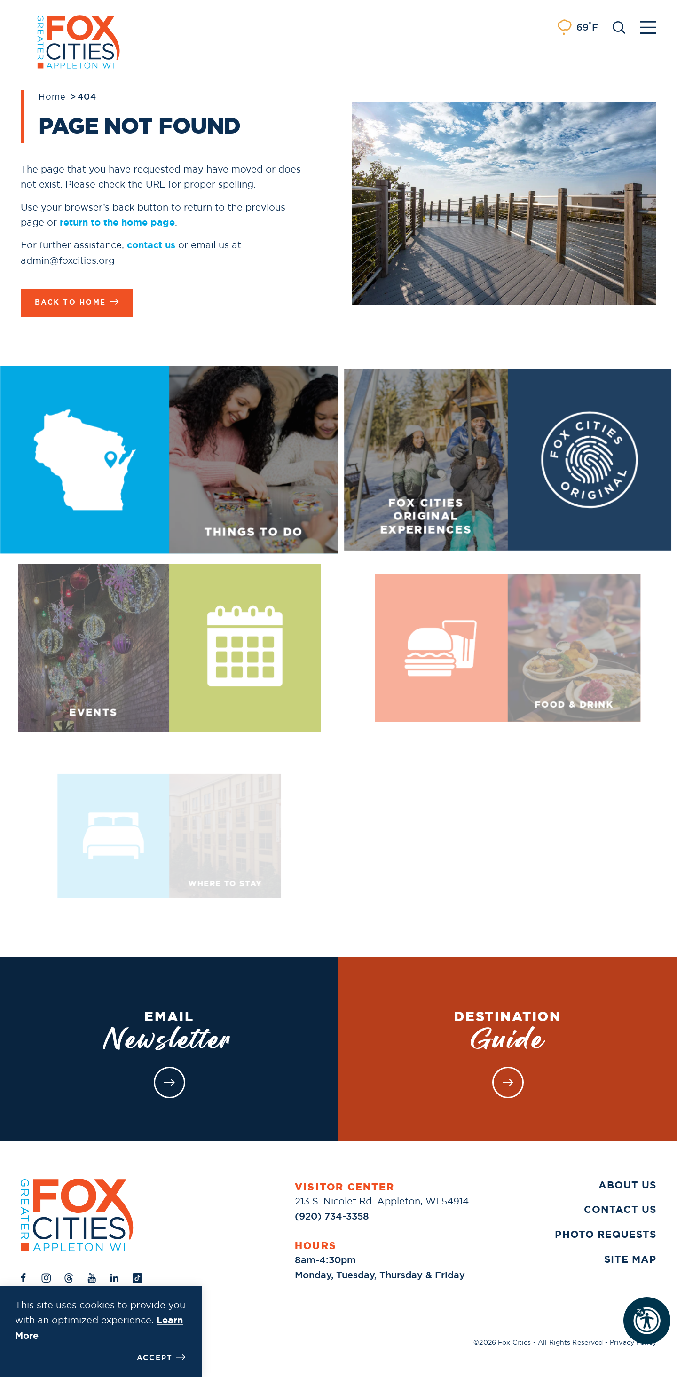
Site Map (630, 1259)
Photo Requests (605, 1234)
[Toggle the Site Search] (619, 26)
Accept (161, 1357)
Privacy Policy (633, 1342)
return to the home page (117, 222)
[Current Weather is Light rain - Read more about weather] (577, 27)
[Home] (77, 1215)
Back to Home (77, 302)
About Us (627, 1185)
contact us (151, 245)
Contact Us (620, 1209)
